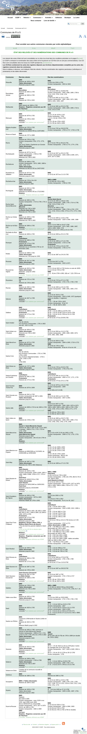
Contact (34, 724)
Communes (38, 17)
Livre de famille (50, 20)
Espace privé (54, 724)
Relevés (27, 17)
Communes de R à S (20, 28)
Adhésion (58, 17)
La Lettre (76, 17)
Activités (49, 17)
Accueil (10, 17)
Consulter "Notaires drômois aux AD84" (31, 110)
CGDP (18, 17)
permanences (47, 62)
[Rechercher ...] (74, 24)
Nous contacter (36, 20)
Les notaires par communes (35, 122)
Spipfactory (83, 733)
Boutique (68, 17)
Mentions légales (43, 724)
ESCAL (81, 731)
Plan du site (26, 724)
